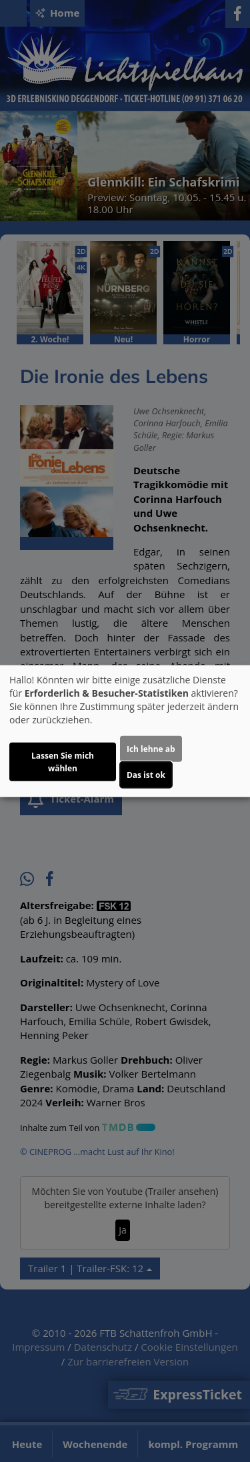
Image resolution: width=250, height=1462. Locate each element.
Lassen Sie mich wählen (62, 762)
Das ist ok (146, 775)
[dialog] (125, 731)
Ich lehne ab (151, 749)
